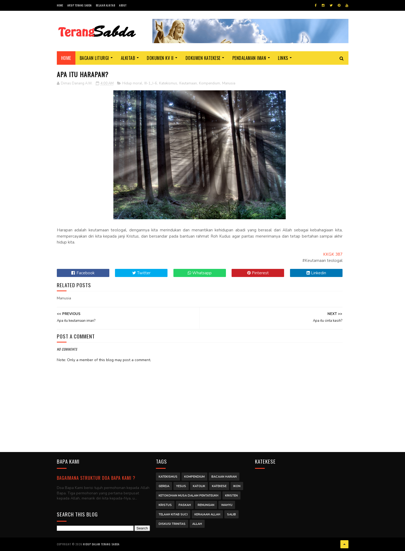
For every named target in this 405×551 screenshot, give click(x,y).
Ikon (236, 486)
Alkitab (128, 58)
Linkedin (316, 273)
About (123, 5)
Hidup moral (132, 83)
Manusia (228, 83)
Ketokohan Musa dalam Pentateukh (188, 496)
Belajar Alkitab (105, 5)
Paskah (185, 505)
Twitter (141, 273)
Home (60, 5)
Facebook (83, 273)
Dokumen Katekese (203, 58)
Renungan (206, 505)
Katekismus (168, 83)
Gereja (164, 486)
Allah (197, 524)
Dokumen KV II (160, 58)
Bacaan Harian (224, 477)
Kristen (231, 496)
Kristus (165, 505)
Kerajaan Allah (207, 514)
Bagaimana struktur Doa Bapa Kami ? (96, 477)
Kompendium (209, 83)
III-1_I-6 (150, 83)
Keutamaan (188, 83)
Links (283, 58)
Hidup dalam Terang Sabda (101, 544)
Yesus (181, 486)
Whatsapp (200, 273)
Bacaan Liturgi (94, 58)
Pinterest (258, 273)
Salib (231, 514)
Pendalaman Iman (249, 58)
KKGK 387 (333, 254)
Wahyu (226, 505)
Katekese (219, 486)
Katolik (199, 486)
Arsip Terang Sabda (79, 5)
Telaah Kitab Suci (173, 514)
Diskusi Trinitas (172, 524)
